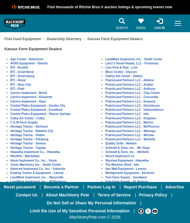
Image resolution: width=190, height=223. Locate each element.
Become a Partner (61, 187)
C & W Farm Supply (24, 122)
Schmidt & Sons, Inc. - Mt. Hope (127, 147)
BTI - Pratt (17, 88)
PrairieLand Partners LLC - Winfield (130, 139)
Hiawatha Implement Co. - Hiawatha (35, 152)
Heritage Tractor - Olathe (27, 135)
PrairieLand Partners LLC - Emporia (130, 101)
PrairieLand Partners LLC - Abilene (129, 80)
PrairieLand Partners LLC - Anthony (130, 88)
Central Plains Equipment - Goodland (36, 109)
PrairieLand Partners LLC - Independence (134, 109)
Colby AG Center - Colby (27, 118)
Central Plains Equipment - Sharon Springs (40, 113)
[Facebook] (141, 211)
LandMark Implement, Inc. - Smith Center (134, 59)
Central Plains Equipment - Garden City (37, 105)
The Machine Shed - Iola (122, 164)
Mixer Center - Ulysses (121, 72)
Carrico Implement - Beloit (28, 93)
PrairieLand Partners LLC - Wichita (129, 135)
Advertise (174, 187)
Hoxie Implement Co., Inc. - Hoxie (33, 160)
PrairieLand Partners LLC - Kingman (130, 118)
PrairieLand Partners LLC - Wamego (130, 131)
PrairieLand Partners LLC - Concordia (131, 97)
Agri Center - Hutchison (26, 59)
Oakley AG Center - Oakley (123, 76)
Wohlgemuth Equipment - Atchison (129, 173)
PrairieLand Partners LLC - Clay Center (132, 93)
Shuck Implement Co (120, 156)
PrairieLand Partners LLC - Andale (129, 84)
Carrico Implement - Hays (28, 101)
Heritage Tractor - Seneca (28, 143)
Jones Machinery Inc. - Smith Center (35, 164)
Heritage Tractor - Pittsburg (29, 139)
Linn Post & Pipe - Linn (121, 67)
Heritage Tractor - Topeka (28, 147)
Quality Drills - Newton (121, 143)
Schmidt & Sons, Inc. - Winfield (127, 152)
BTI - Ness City (20, 84)
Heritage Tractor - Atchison (29, 126)
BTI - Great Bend (22, 72)
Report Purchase (140, 187)
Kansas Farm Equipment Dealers (114, 39)
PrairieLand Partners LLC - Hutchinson (132, 105)
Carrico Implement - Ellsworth (31, 97)
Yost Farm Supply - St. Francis (126, 181)
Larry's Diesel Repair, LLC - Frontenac (132, 63)
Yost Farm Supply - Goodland (126, 177)
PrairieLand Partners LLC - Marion (129, 122)
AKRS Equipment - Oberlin (29, 63)
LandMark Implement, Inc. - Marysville (36, 177)
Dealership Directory (64, 39)
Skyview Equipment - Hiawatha (127, 160)
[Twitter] (148, 211)
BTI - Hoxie (18, 80)
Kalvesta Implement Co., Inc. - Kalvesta (37, 168)
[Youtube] (155, 211)
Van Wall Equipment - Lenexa (125, 168)
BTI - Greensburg (22, 76)
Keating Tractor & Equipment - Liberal (36, 173)
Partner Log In (101, 187)
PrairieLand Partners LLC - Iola (127, 113)
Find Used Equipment (22, 39)
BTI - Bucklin (19, 67)
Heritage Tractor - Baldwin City (31, 131)
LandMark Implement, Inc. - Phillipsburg (38, 181)
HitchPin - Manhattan (25, 156)
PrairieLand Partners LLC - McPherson (132, 126)
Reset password (19, 187)
